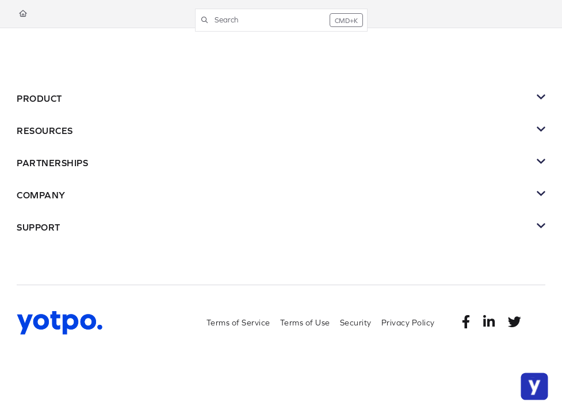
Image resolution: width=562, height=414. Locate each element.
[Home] (23, 14)
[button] (281, 20)
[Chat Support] (534, 386)
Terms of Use (305, 322)
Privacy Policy (408, 322)
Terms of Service (238, 322)
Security (356, 322)
